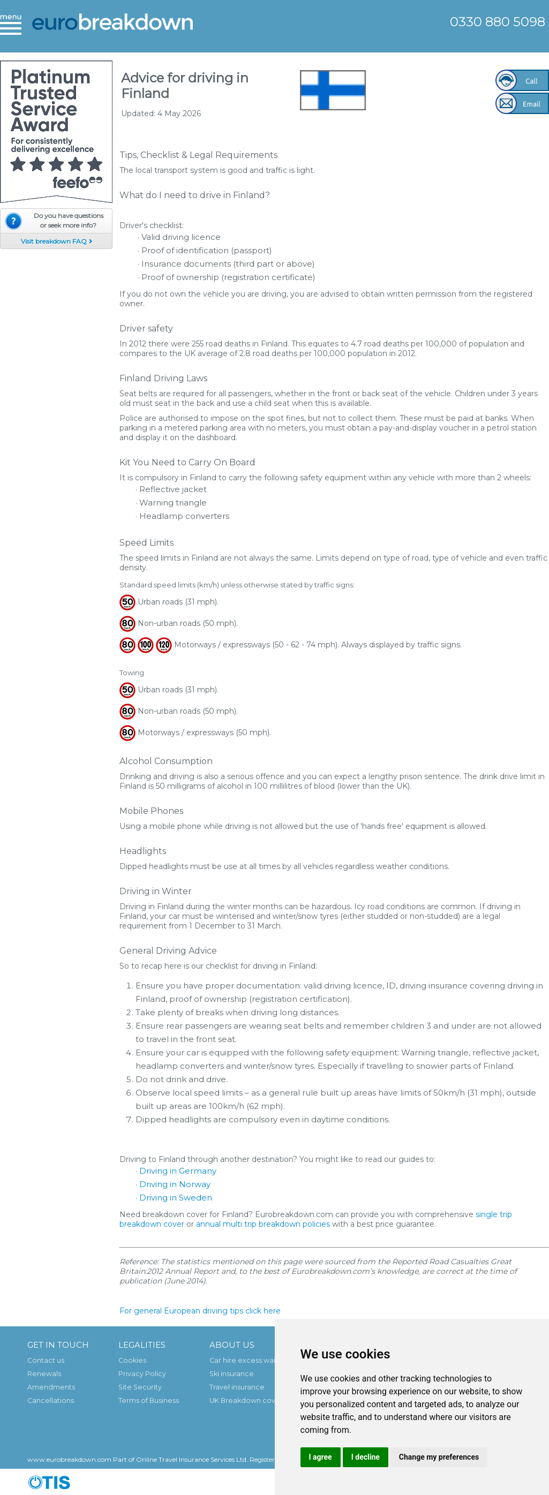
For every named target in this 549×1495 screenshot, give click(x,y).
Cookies (132, 1360)
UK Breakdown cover (246, 1400)
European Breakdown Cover (112, 29)
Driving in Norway (174, 1184)
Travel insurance (237, 1387)
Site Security (140, 1387)
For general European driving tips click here (200, 1311)
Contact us (45, 1360)
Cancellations (50, 1400)
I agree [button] (320, 1457)
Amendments (51, 1387)
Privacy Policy (142, 1374)
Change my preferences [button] (439, 1457)
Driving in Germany (177, 1171)
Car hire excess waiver (248, 1360)
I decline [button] (365, 1457)
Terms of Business (148, 1400)
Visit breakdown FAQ (54, 241)
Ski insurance (231, 1374)
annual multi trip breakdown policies (263, 1224)
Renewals (44, 1374)
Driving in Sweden (175, 1197)
